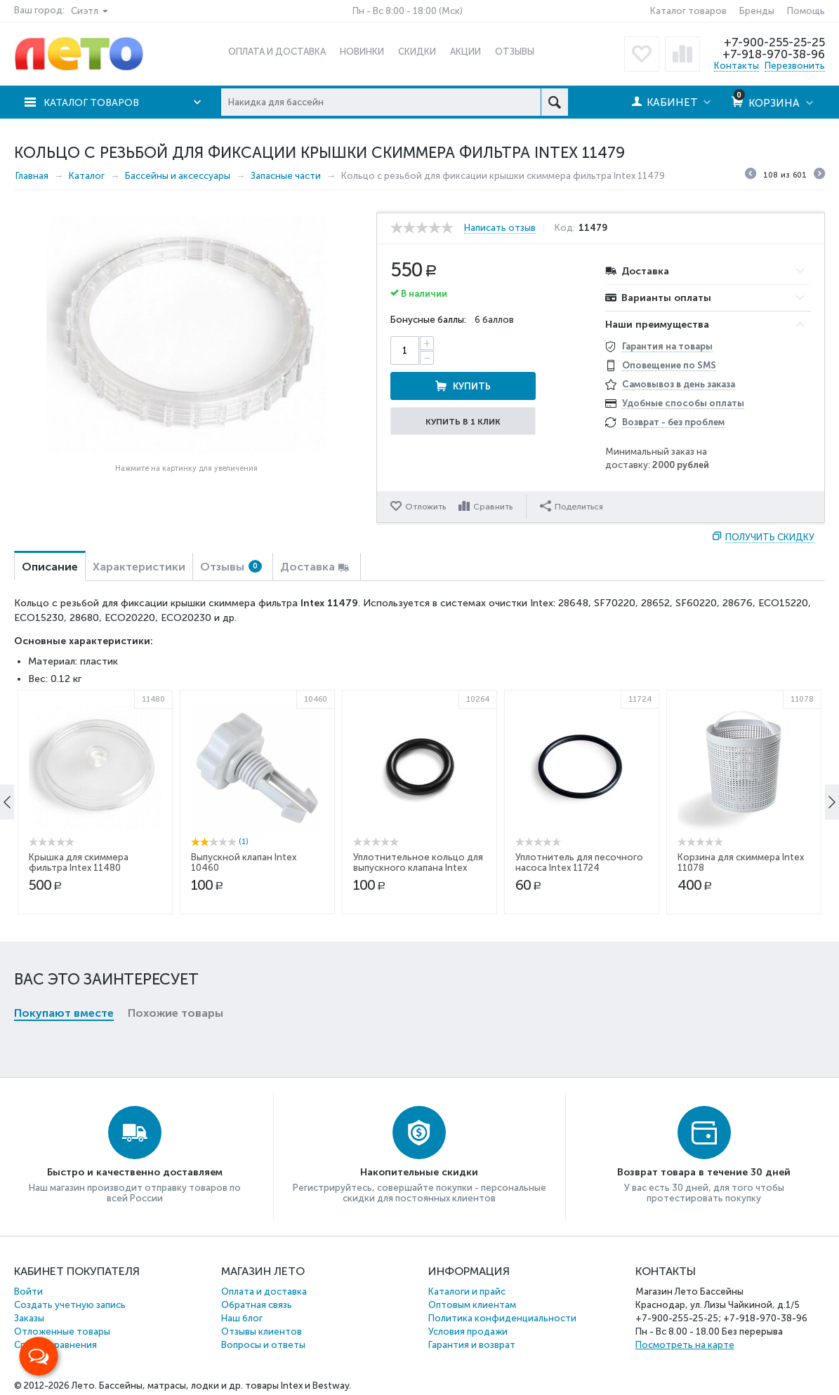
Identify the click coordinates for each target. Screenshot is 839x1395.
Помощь (806, 11)
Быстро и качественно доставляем (135, 1172)
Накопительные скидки (419, 1172)
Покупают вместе (64, 783)
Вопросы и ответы (263, 1345)
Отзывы (231, 566)
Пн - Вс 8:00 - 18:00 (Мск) (407, 11)
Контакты (736, 65)
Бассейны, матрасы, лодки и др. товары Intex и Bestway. (225, 1385)
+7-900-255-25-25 (773, 42)
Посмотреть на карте (684, 1345)
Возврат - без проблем (673, 422)
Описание (50, 566)
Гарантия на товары (667, 346)
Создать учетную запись (70, 1305)
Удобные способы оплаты (683, 403)
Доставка (307, 566)
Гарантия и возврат (471, 1345)
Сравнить (493, 507)
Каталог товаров (688, 11)
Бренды (756, 11)
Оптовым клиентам (472, 1305)
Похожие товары (175, 783)
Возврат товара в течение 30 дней (704, 1172)
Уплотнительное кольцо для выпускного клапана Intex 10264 (418, 989)
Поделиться (572, 506)
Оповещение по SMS (669, 365)
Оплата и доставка (264, 1291)
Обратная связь (256, 1305)
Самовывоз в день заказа (678, 384)
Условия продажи (468, 1331)
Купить (520, 350)
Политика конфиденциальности (502, 1318)
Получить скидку (769, 537)
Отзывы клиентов (261, 1331)
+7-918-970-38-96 (772, 54)
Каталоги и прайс (467, 1291)
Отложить (425, 507)
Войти (28, 1291)
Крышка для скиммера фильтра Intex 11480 (78, 983)
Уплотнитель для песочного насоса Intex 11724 (579, 983)
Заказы (29, 1318)
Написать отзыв (500, 228)
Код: (567, 228)
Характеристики (139, 566)
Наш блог (242, 1318)
